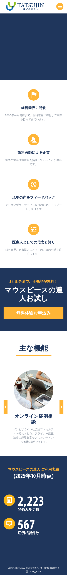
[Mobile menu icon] (59, 6)
